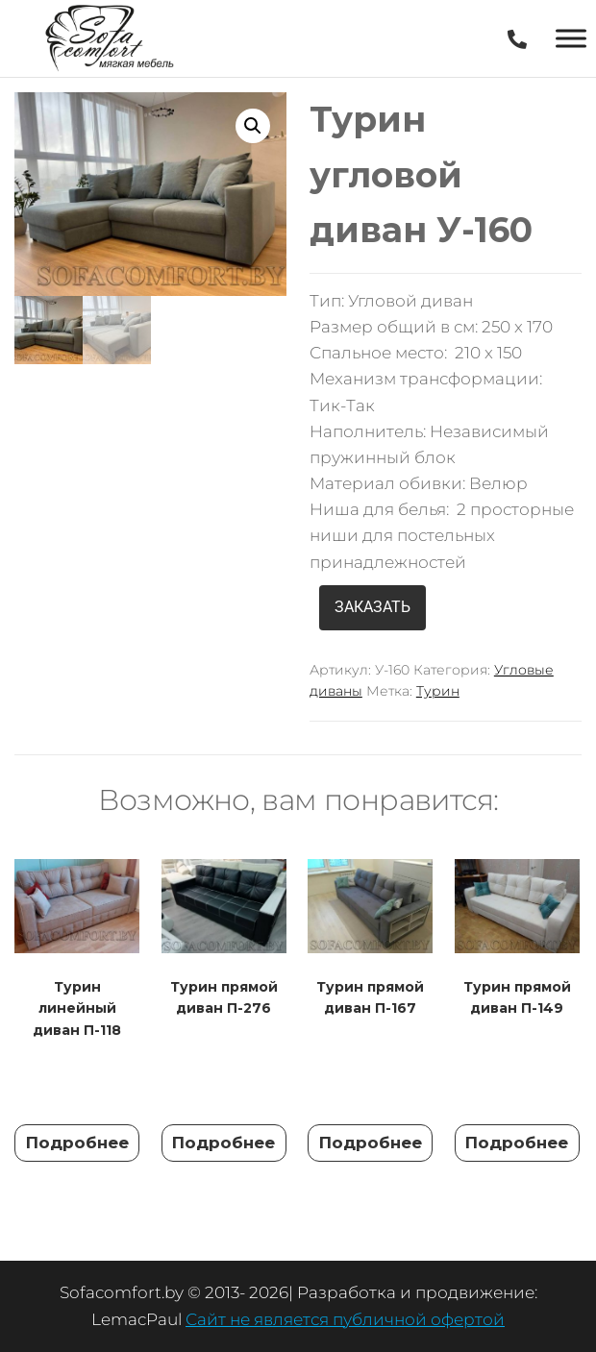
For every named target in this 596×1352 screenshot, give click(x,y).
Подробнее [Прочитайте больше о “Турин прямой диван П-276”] (223, 1142)
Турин (437, 691)
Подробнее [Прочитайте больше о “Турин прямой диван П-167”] (370, 1142)
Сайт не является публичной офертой (345, 1319)
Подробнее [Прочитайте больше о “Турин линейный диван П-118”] (77, 1142)
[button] (253, 126)
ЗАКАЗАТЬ (372, 607)
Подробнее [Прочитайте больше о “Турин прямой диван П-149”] (516, 1142)
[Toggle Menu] (571, 38)
